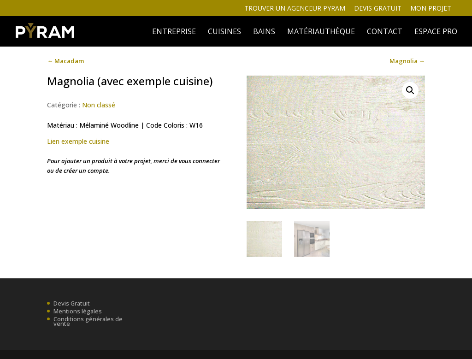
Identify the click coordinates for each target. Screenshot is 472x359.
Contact (384, 32)
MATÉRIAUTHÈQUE (321, 32)
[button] (410, 90)
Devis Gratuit (71, 303)
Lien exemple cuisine (78, 141)
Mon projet (430, 8)
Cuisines (224, 32)
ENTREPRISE (174, 32)
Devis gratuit (377, 8)
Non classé (98, 104)
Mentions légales (77, 311)
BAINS (264, 32)
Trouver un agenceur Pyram (294, 8)
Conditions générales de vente (88, 321)
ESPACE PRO (435, 32)
